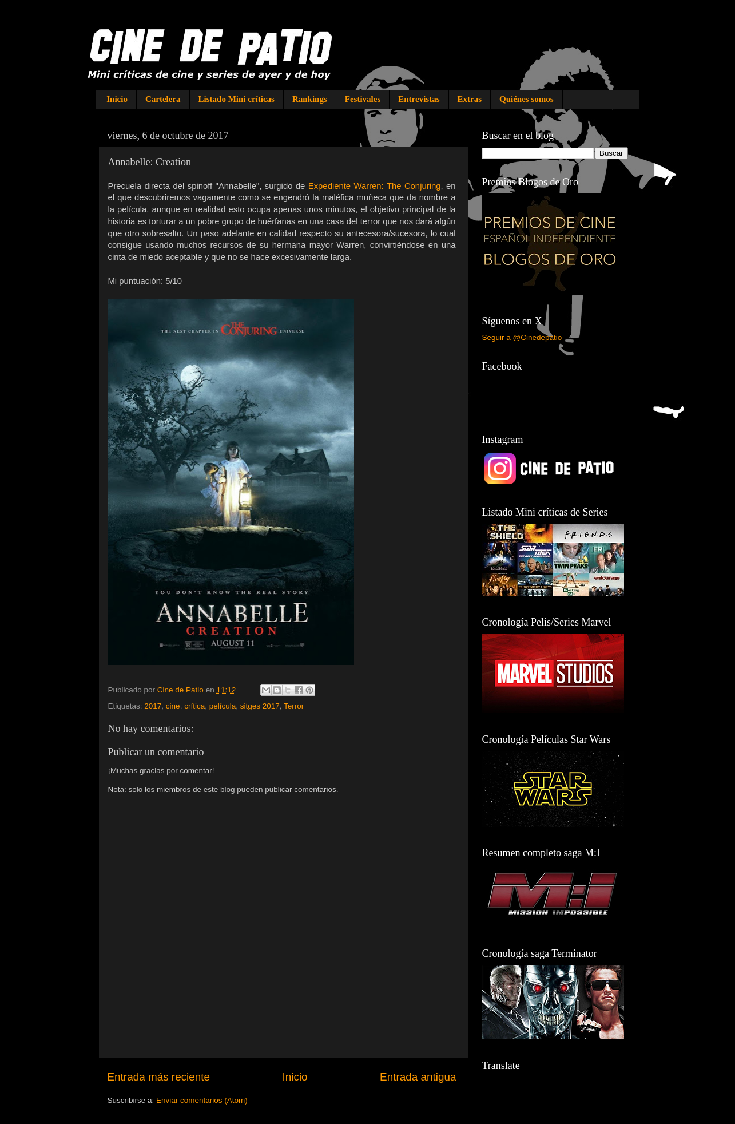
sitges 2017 (260, 706)
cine (173, 706)
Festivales (362, 99)
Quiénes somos (526, 99)
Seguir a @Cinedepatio (522, 337)
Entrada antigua (418, 1077)
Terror (294, 706)
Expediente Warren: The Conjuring (374, 186)
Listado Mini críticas (236, 99)
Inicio (117, 99)
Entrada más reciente (159, 1077)
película (222, 706)
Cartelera (163, 99)
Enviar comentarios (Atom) (202, 1100)
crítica (194, 706)
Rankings (309, 99)
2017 (152, 706)
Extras (470, 99)
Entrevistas (418, 99)
